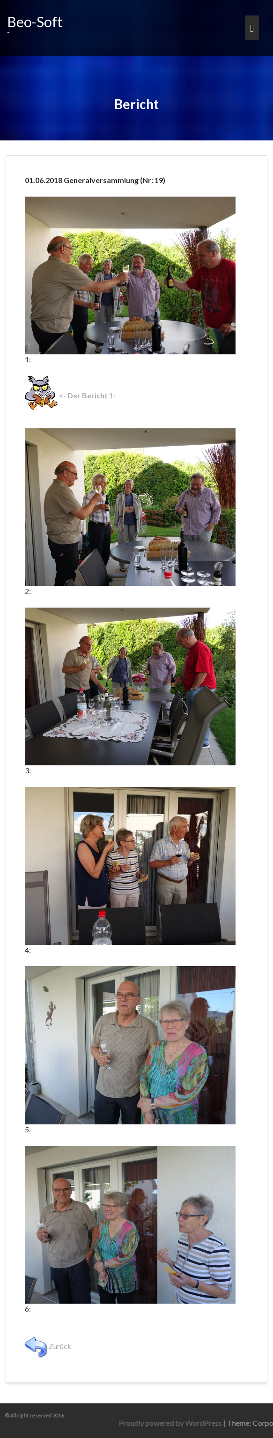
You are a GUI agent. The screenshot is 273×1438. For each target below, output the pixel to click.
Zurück (48, 1346)
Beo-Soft (34, 21)
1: (70, 395)
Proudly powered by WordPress (201, 1422)
